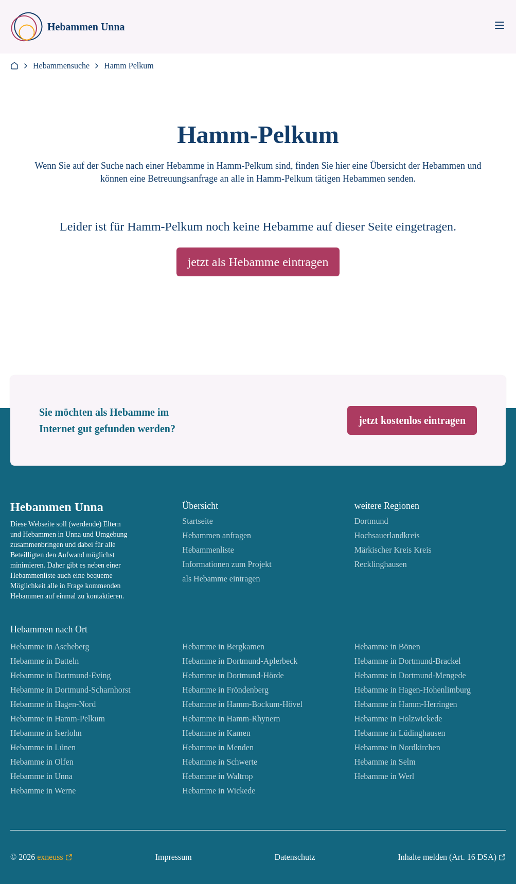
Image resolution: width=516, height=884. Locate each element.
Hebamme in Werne (43, 790)
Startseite (197, 521)
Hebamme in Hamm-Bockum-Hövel (242, 704)
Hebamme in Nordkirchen (397, 747)
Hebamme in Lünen (43, 747)
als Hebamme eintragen (221, 578)
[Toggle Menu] (499, 25)
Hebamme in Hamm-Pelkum (57, 718)
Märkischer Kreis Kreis (393, 549)
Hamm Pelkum (128, 66)
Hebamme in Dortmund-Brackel (407, 661)
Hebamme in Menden (218, 747)
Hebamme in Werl (384, 776)
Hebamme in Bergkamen (223, 646)
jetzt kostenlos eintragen (412, 420)
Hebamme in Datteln (44, 661)
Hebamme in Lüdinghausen (400, 733)
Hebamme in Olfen (42, 761)
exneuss (55, 857)
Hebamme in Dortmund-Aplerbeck (239, 661)
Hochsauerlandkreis (387, 535)
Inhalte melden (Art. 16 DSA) (452, 857)
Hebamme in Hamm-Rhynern (231, 718)
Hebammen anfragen (216, 535)
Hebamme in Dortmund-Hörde (232, 675)
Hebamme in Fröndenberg (225, 689)
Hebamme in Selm (385, 761)
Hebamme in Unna (41, 776)
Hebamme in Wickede (218, 790)
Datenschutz (295, 857)
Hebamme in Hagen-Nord (53, 704)
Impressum (173, 857)
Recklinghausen (380, 564)
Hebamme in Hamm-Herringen (405, 704)
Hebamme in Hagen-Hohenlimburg (412, 689)
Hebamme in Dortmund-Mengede (410, 675)
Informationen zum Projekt (226, 564)
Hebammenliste (208, 549)
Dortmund (371, 521)
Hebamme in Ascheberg (49, 646)
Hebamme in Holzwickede (398, 718)
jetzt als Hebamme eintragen (258, 262)
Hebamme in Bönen (387, 646)
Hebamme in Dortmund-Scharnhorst (70, 689)
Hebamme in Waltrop (217, 776)
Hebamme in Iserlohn (46, 733)
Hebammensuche (61, 66)
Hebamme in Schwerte (219, 761)
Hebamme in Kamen (216, 733)
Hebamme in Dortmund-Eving (60, 675)
